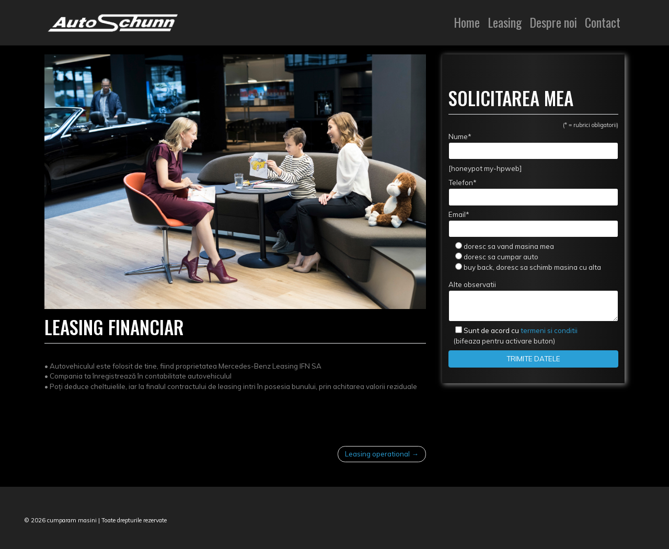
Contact (602, 22)
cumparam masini (72, 520)
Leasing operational (377, 454)
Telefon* (533, 191)
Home (467, 22)
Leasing (505, 22)
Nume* (533, 145)
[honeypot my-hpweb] (485, 168)
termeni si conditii (521, 330)
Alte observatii (533, 301)
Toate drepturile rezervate (134, 520)
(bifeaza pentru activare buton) (513, 335)
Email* (533, 223)
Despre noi (553, 22)
